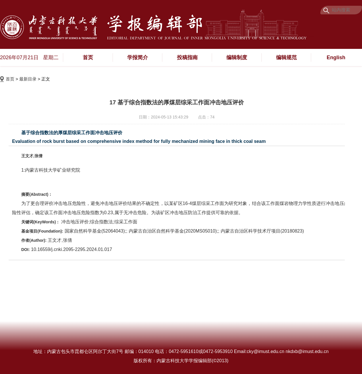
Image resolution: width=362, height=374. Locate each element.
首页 (88, 57)
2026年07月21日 (19, 57)
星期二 (51, 57)
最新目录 (27, 78)
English (336, 57)
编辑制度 (236, 57)
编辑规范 (286, 57)
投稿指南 (187, 57)
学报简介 (137, 57)
